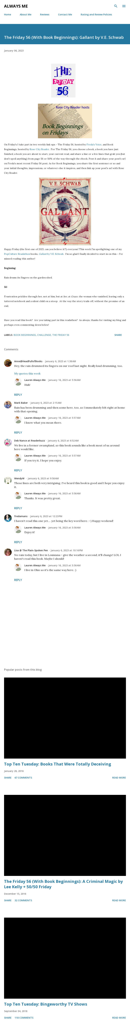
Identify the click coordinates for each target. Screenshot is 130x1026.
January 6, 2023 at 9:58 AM (43, 478)
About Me (25, 14)
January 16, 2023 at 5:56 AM (64, 380)
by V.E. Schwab (51, 253)
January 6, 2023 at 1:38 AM (60, 361)
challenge (44, 334)
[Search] (116, 6)
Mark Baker (21, 402)
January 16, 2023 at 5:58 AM (64, 493)
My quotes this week (27, 373)
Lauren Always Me (35, 380)
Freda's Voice (94, 144)
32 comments (23, 900)
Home (7, 14)
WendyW (19, 478)
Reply (18, 395)
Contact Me (65, 14)
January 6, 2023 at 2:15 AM (45, 402)
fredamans (20, 516)
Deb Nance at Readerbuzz (29, 440)
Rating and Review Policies (96, 14)
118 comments (24, 1017)
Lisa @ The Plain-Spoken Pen (31, 550)
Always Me (16, 6)
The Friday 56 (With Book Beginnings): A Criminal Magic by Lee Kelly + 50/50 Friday (63, 883)
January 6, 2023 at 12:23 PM (46, 516)
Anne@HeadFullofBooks (28, 361)
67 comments (23, 777)
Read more (119, 777)
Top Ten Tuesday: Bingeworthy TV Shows (45, 1004)
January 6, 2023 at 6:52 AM (63, 440)
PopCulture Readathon (17, 253)
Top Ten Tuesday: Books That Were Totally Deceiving (57, 764)
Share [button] (118, 334)
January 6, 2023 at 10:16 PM (67, 550)
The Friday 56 (60, 334)
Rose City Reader (39, 149)
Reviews (44, 14)
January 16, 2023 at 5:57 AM (64, 417)
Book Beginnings (25, 334)
